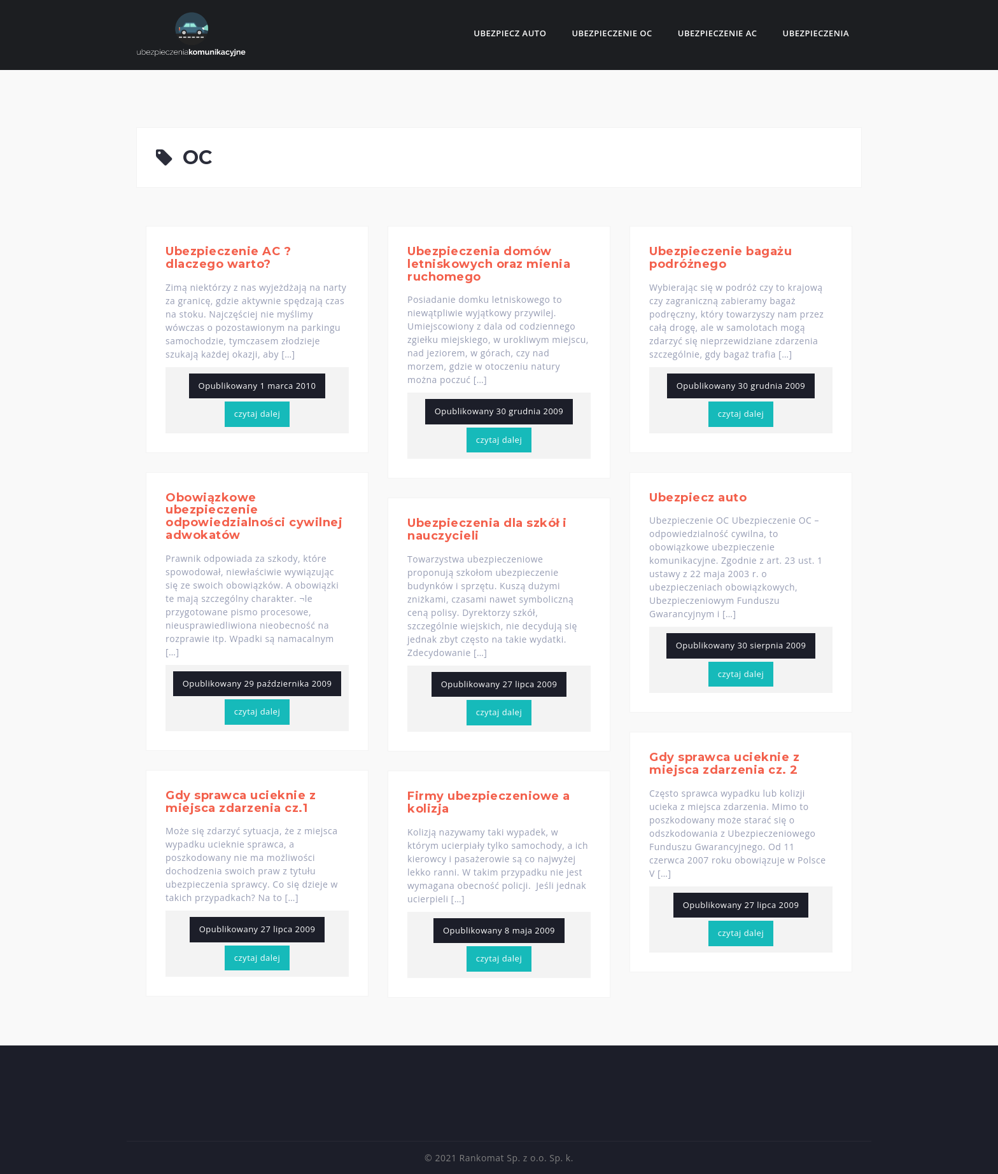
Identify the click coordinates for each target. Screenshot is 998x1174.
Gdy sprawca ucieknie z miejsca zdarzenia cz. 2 (724, 763)
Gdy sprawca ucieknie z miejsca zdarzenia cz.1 (240, 801)
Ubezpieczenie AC (717, 33)
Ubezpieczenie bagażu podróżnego (720, 257)
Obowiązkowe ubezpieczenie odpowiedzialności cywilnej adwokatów (253, 516)
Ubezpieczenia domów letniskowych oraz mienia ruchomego (488, 264)
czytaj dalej (257, 413)
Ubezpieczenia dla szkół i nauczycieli (487, 529)
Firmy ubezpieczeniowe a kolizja (488, 802)
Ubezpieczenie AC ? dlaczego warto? (228, 257)
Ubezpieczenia (816, 33)
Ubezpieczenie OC (612, 33)
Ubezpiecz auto (510, 33)
